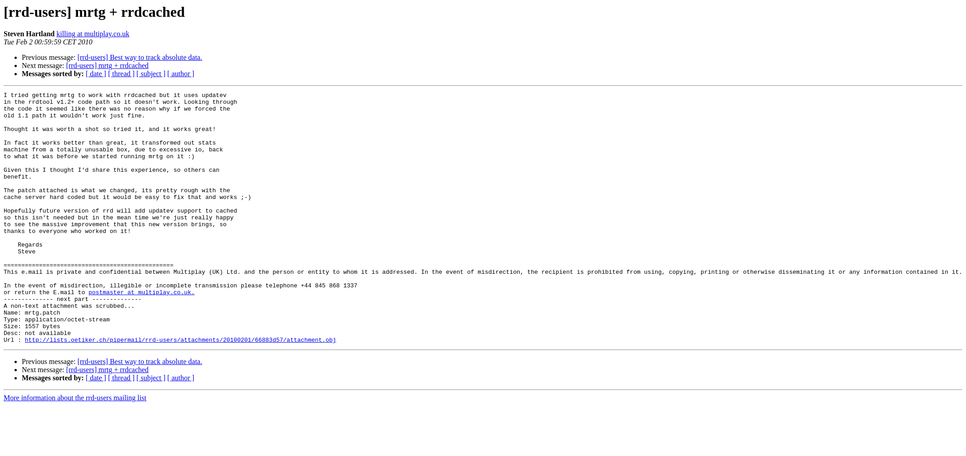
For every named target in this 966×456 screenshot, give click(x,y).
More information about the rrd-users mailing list (75, 448)
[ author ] (181, 74)
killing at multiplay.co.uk (92, 34)
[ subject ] (151, 74)
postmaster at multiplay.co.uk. (141, 333)
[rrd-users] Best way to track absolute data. (140, 57)
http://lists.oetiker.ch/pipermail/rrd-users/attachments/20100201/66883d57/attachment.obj (180, 390)
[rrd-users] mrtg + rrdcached (107, 65)
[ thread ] (121, 74)
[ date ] (96, 74)
